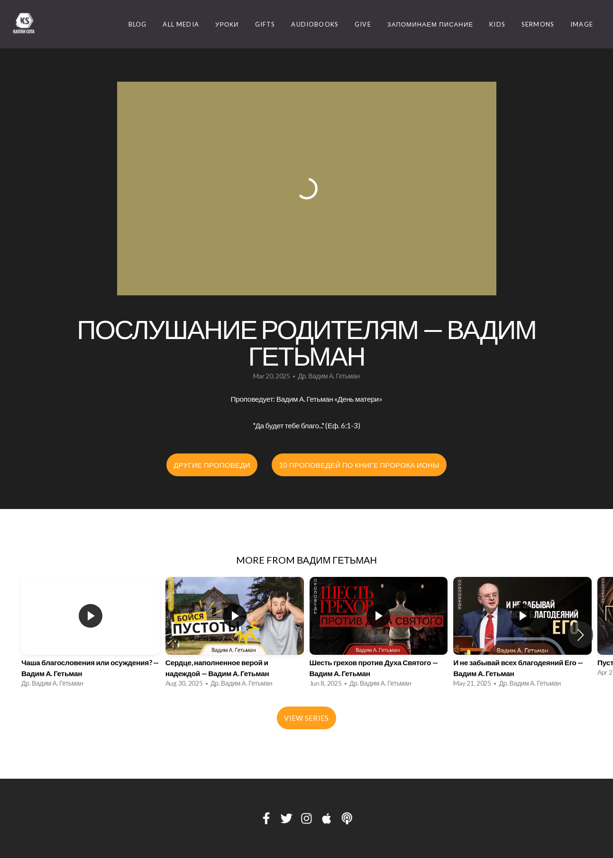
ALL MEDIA (181, 24)
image (581, 24)
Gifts (265, 24)
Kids (497, 24)
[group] (90, 634)
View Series (306, 718)
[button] (580, 634)
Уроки (227, 24)
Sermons (538, 24)
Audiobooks (315, 24)
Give (363, 24)
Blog (137, 24)
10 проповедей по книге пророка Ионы (359, 465)
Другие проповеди (212, 465)
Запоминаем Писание (430, 24)
